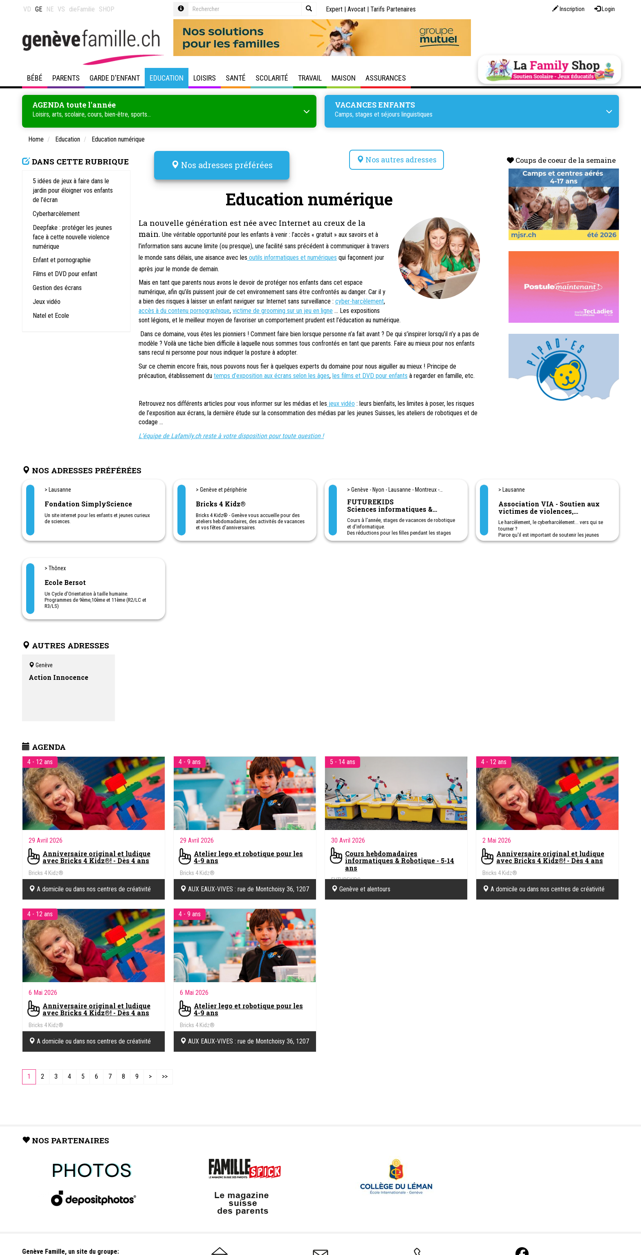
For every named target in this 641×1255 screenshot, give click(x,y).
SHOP (106, 9)
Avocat (356, 9)
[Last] (165, 1073)
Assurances (385, 78)
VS (61, 9)
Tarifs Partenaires (393, 9)
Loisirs (204, 78)
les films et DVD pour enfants (370, 372)
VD (27, 9)
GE (38, 9)
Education (167, 78)
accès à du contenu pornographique (184, 307)
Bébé (35, 78)
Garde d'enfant (115, 78)
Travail (310, 78)
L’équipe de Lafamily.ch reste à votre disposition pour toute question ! (231, 432)
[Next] (150, 1073)
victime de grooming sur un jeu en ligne (283, 307)
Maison (344, 78)
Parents (66, 78)
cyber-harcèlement (359, 297)
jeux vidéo (341, 400)
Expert (334, 9)
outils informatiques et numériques (292, 254)
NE (50, 9)
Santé (236, 78)
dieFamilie (82, 9)
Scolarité (272, 78)
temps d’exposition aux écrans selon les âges (271, 372)
